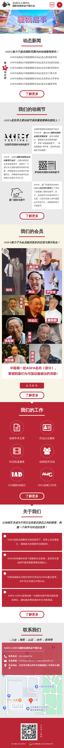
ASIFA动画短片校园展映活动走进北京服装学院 (33, 84)
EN (52, 4)
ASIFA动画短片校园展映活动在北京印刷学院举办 (34, 68)
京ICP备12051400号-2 (18, 744)
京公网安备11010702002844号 (41, 744)
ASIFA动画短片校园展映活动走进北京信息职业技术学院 (36, 62)
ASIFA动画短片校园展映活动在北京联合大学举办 (34, 78)
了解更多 (31, 94)
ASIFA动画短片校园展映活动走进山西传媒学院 (33, 57)
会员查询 (32, 385)
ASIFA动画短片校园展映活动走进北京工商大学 (33, 73)
